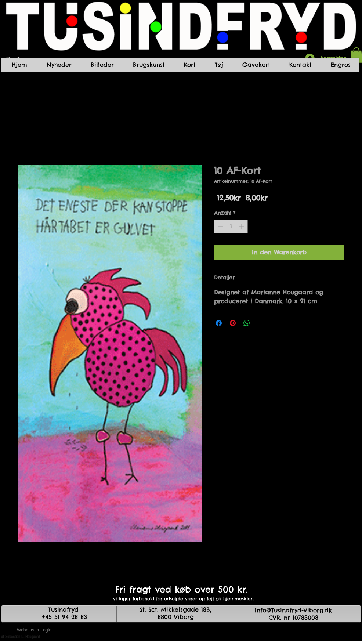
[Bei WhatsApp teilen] (246, 323)
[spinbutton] (231, 226)
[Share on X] (260, 323)
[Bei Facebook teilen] (218, 323)
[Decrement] (219, 226)
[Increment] (242, 226)
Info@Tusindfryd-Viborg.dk (293, 610)
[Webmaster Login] (34, 630)
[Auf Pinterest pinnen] (232, 323)
